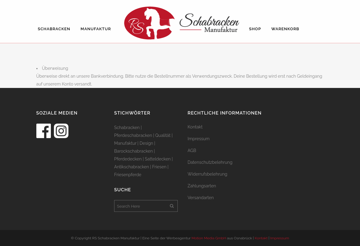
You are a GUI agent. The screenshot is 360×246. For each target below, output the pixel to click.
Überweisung (55, 68)
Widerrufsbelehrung (207, 174)
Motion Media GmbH (209, 238)
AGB (192, 150)
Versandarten (201, 197)
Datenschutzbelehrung (210, 162)
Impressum (199, 138)
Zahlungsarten (202, 185)
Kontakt (195, 127)
